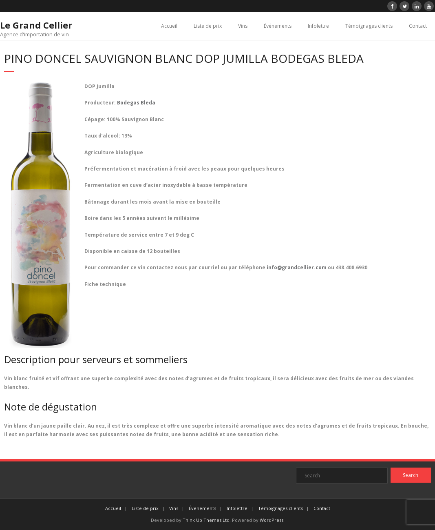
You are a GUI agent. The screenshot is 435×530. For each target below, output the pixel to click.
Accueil (169, 25)
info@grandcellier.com (297, 267)
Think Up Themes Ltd (206, 520)
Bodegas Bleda (136, 102)
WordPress (271, 520)
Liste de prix (208, 25)
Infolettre (318, 25)
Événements (277, 25)
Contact (418, 25)
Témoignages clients (369, 25)
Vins (242, 25)
